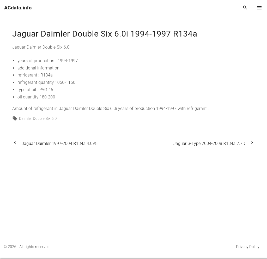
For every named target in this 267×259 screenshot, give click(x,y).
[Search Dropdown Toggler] (245, 8)
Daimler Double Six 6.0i (38, 118)
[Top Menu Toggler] (259, 8)
